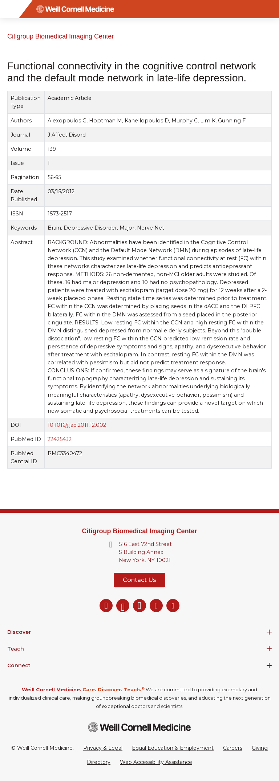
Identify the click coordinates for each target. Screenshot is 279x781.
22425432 (60, 439)
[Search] (270, 9)
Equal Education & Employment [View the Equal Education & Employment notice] (173, 748)
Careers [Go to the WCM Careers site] (232, 748)
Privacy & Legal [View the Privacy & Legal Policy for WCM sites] (102, 748)
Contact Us (139, 579)
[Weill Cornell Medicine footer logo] (139, 727)
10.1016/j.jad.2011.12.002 (77, 425)
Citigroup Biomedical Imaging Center (60, 36)
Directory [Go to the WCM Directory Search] (98, 762)
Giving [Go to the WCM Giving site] (260, 748)
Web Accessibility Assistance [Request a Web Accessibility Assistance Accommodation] (156, 762)
